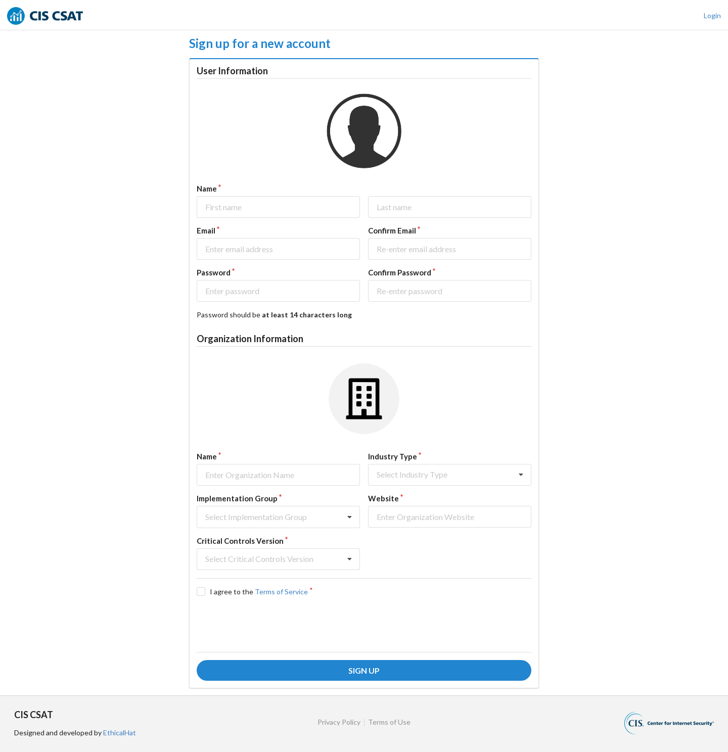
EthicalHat (119, 732)
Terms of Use (389, 722)
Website (383, 498)
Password (214, 272)
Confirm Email (392, 230)
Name (207, 188)
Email (206, 230)
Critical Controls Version (240, 540)
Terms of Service (281, 591)
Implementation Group (237, 498)
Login (712, 15)
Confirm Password (399, 272)
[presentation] (273, 624)
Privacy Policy (338, 722)
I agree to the (259, 591)
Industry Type (392, 456)
